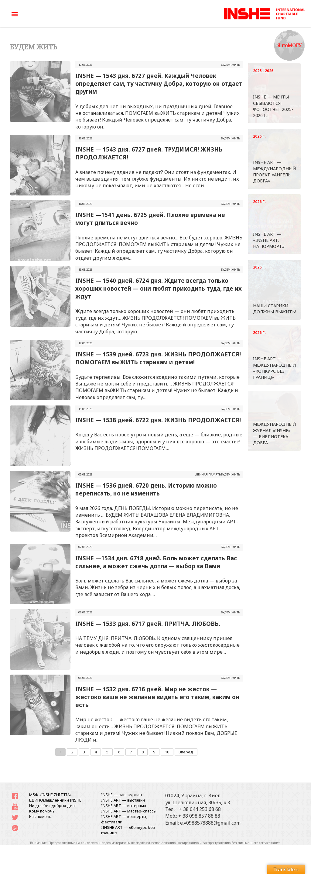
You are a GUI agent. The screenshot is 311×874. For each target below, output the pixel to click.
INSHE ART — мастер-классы (128, 811)
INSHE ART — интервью (123, 805)
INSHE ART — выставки (123, 800)
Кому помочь (42, 811)
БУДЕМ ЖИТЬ (230, 65)
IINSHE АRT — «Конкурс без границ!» (128, 830)
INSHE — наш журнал (121, 794)
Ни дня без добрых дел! (52, 805)
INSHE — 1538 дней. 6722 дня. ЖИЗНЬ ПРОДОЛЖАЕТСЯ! (158, 420)
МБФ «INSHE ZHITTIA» (50, 794)
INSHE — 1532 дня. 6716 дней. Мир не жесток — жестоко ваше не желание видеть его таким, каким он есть (157, 697)
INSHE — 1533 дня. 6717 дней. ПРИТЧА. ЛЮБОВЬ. (147, 623)
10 (167, 752)
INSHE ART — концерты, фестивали (124, 819)
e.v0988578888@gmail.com (210, 822)
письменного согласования (259, 843)
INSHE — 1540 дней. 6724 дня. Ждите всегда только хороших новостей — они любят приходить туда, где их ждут (158, 288)
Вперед (186, 752)
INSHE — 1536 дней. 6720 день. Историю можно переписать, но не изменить (146, 489)
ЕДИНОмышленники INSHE (55, 800)
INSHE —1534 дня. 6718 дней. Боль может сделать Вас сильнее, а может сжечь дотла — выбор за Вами (156, 562)
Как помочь (40, 816)
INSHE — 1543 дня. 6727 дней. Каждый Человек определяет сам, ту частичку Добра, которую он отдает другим (158, 83)
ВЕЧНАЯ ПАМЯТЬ (208, 474)
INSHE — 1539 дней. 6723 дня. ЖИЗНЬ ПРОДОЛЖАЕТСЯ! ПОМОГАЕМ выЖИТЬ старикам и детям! (158, 358)
